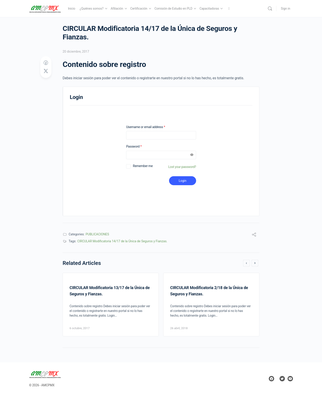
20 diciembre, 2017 (76, 51)
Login (182, 180)
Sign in (285, 8)
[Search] (269, 8)
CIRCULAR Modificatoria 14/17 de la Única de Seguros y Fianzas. (122, 241)
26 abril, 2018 (179, 328)
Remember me (143, 166)
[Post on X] (46, 71)
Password (139, 146)
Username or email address (151, 127)
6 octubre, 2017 (80, 328)
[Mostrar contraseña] (192, 155)
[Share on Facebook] (46, 63)
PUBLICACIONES (97, 234)
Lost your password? (182, 167)
